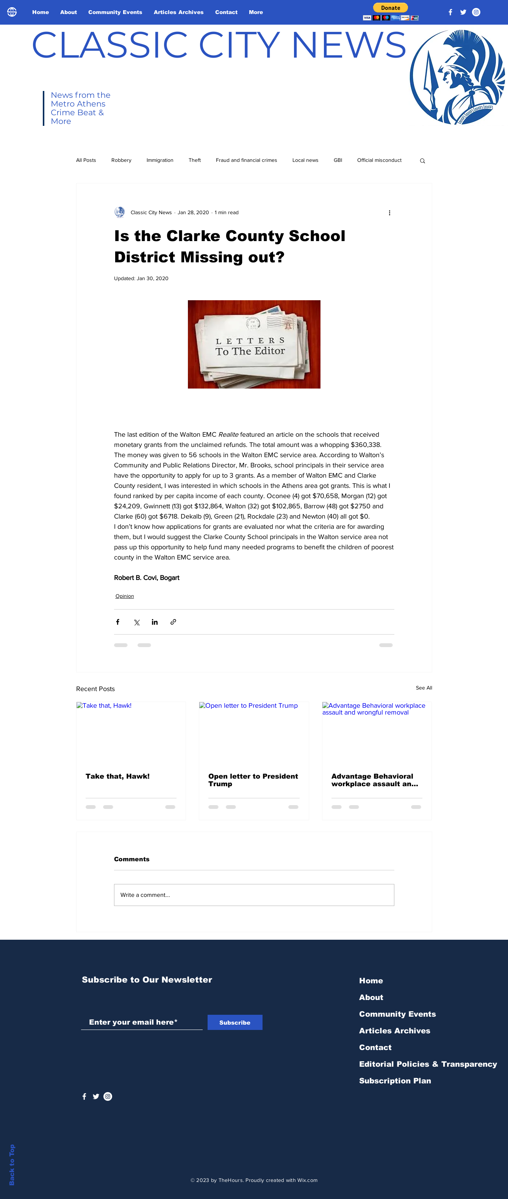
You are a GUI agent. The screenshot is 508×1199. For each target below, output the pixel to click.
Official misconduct (379, 160)
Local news (305, 160)
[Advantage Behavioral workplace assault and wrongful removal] (377, 732)
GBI (338, 160)
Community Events (397, 1014)
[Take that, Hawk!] (131, 732)
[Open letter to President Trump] (254, 732)
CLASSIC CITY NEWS (219, 44)
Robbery (121, 160)
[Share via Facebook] (117, 621)
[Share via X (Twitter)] (136, 621)
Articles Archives (394, 1031)
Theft (195, 160)
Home (371, 980)
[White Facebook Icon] (84, 1096)
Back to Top (12, 1165)
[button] (391, 11)
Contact (375, 1047)
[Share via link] (173, 621)
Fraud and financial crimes (246, 160)
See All (424, 688)
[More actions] (389, 212)
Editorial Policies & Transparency (428, 1064)
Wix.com (307, 1180)
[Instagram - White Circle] (476, 12)
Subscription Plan (395, 1081)
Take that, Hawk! (118, 776)
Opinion (125, 596)
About (371, 997)
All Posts (86, 160)
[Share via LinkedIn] (154, 621)
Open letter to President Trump (253, 780)
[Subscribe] (235, 1022)
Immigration (160, 160)
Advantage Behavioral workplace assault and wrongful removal (373, 780)
